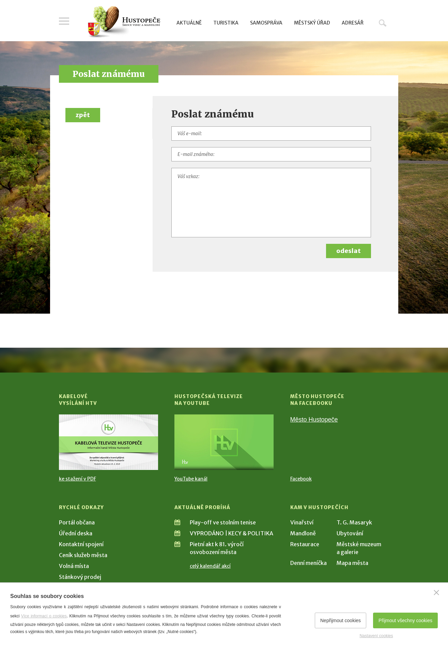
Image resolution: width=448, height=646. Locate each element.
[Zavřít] (436, 592)
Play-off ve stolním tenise (223, 522)
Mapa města (352, 563)
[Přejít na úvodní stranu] (124, 22)
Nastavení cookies (376, 635)
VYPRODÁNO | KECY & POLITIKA (231, 533)
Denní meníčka (308, 563)
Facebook (301, 479)
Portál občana (77, 522)
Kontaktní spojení (81, 544)
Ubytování (350, 533)
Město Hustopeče (314, 419)
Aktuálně (189, 23)
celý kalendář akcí (210, 566)
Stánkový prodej (80, 576)
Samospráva (266, 23)
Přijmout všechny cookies (405, 620)
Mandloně (303, 533)
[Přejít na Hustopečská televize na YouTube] (224, 442)
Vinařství (301, 522)
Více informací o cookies (44, 616)
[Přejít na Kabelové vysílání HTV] (108, 442)
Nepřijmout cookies (340, 620)
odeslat (348, 251)
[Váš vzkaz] (271, 202)
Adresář (353, 23)
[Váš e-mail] (271, 133)
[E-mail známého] (271, 154)
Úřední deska (75, 533)
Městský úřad (312, 23)
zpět (83, 115)
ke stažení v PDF (77, 479)
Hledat (382, 23)
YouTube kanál (190, 479)
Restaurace (304, 544)
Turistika (225, 23)
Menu (64, 21)
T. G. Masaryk (354, 522)
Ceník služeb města (83, 555)
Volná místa (74, 566)
